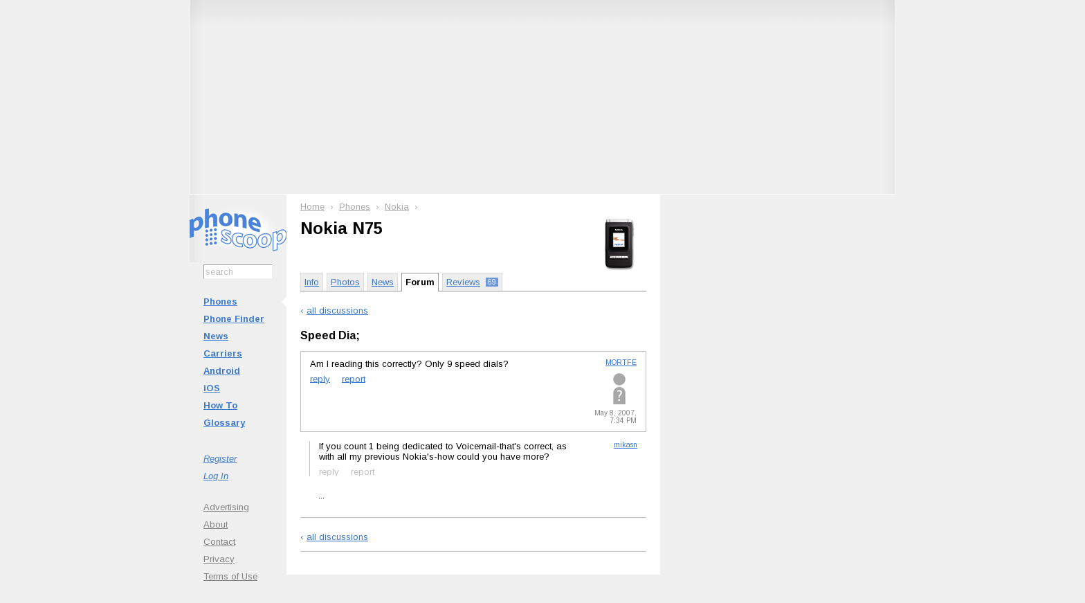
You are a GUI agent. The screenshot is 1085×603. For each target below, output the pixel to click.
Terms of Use (230, 576)
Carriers (222, 353)
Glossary (224, 422)
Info (311, 282)
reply (320, 378)
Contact (219, 542)
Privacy (219, 559)
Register (220, 458)
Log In (215, 476)
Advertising (226, 507)
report (353, 378)
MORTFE (621, 362)
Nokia (397, 206)
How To (220, 405)
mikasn (625, 445)
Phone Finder (233, 319)
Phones (220, 301)
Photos (345, 282)
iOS (211, 388)
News (215, 336)
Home (312, 206)
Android (221, 371)
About (215, 524)
